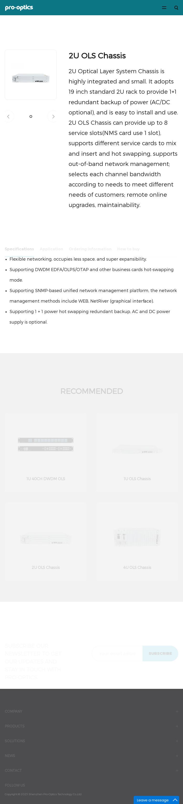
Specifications (19, 250)
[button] (30, 116)
